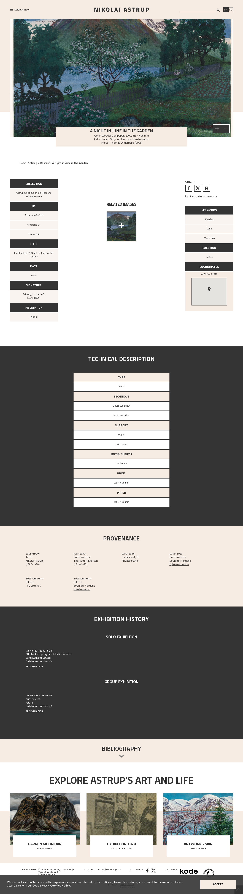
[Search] (218, 10)
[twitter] (197, 188)
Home (23, 163)
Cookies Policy (60, 886)
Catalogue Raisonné (39, 163)
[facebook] (188, 188)
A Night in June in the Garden (70, 163)
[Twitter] (153, 873)
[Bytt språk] (230, 10)
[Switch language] (225, 10)
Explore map (198, 848)
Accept (218, 884)
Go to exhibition (121, 848)
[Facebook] (147, 873)
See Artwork (45, 848)
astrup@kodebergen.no (110, 870)
